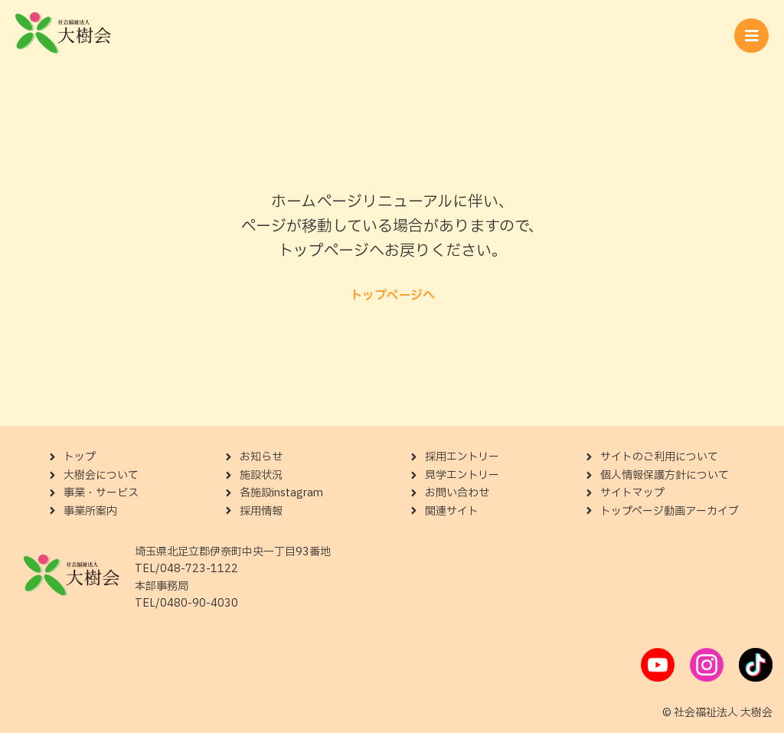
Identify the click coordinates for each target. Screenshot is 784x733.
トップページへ (392, 295)
